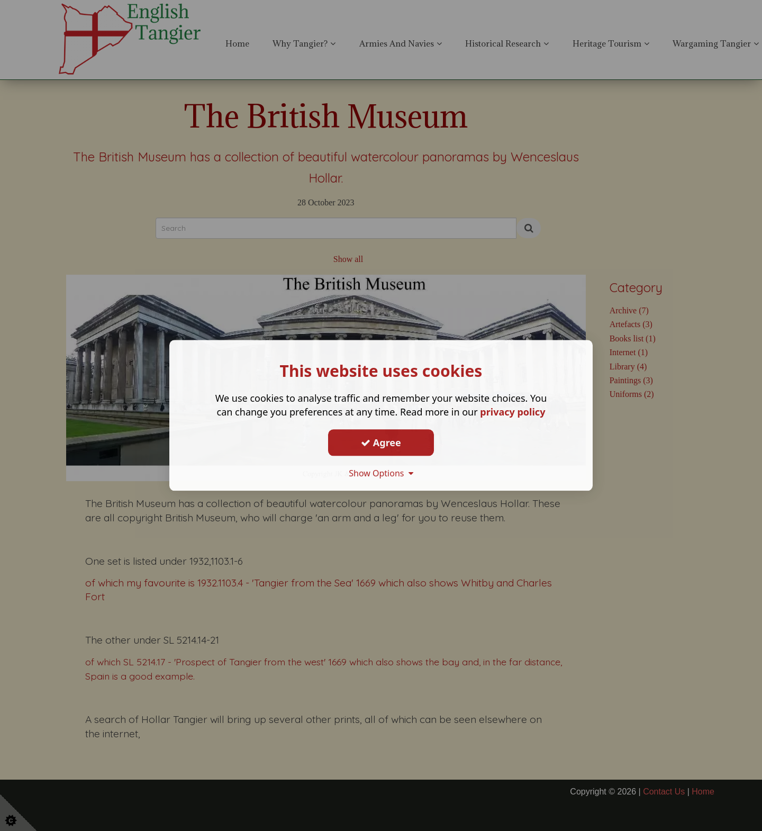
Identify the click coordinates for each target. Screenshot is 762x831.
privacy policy (512, 411)
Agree (381, 442)
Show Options (381, 473)
